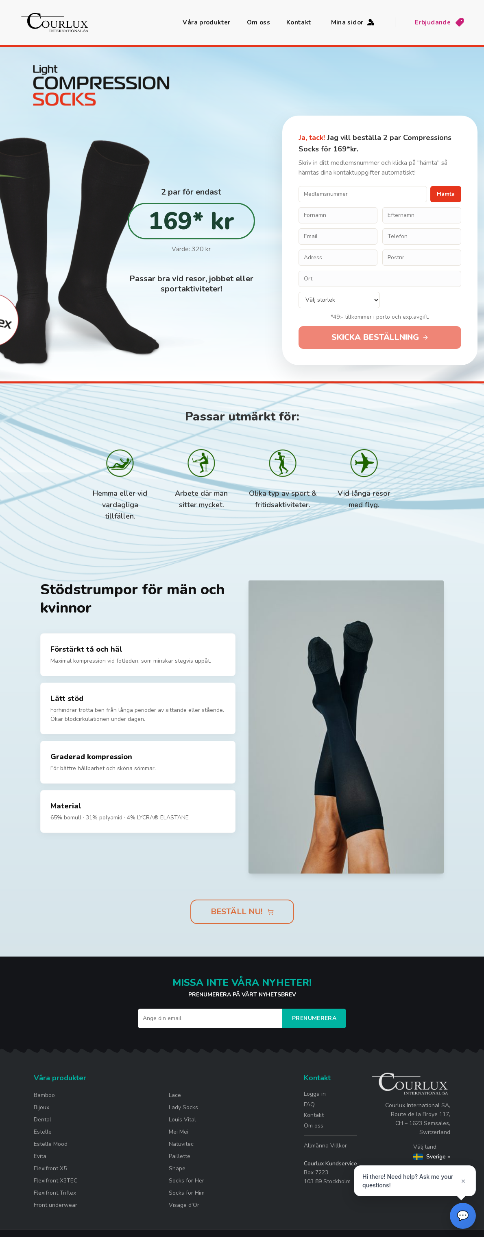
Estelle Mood (51, 1144)
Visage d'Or (184, 1205)
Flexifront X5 (50, 1168)
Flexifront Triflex (55, 1193)
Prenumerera (314, 1018)
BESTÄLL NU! (242, 911)
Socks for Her (186, 1180)
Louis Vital (182, 1119)
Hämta (446, 194)
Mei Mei (178, 1132)
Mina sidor (353, 22)
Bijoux (41, 1107)
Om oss (258, 22)
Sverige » (431, 1156)
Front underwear (55, 1205)
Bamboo (44, 1095)
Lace (175, 1095)
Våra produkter (206, 22)
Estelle (43, 1132)
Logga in (315, 1094)
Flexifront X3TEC (55, 1180)
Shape (177, 1168)
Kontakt (299, 22)
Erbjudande (439, 22)
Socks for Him (187, 1193)
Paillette (179, 1156)
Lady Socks (183, 1107)
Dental (42, 1119)
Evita (40, 1156)
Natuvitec (181, 1144)
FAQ (309, 1104)
